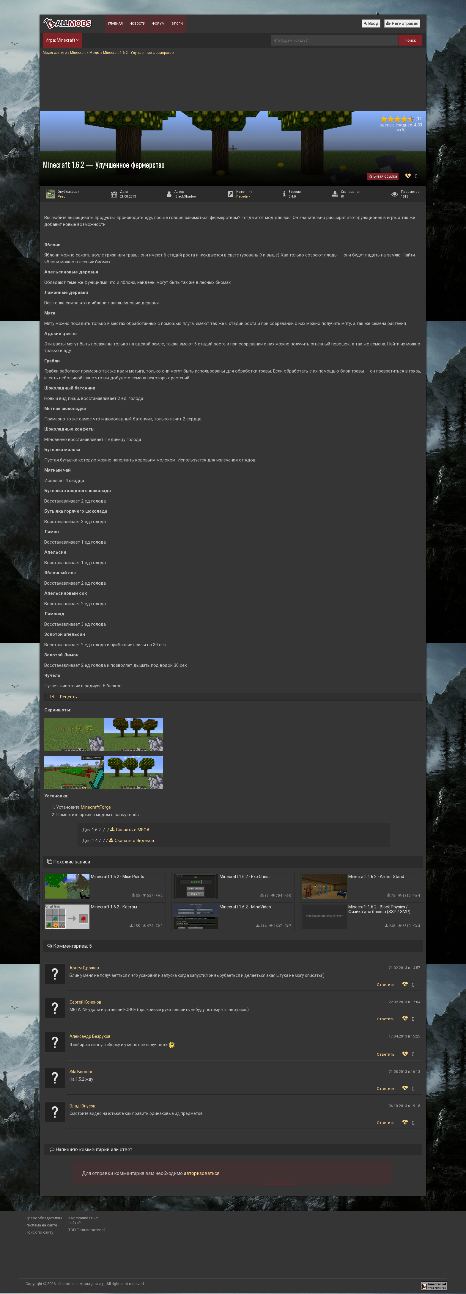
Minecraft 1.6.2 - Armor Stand (376, 876)
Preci (62, 196)
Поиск (410, 40)
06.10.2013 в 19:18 (404, 1107)
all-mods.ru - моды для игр (81, 1284)
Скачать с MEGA (132, 830)
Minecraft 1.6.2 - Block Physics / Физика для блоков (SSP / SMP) (379, 910)
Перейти (243, 196)
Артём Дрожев (84, 968)
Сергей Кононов (85, 1003)
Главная (115, 24)
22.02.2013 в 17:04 (404, 1003)
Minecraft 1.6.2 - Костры (114, 907)
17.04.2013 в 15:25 (404, 1037)
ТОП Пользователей (87, 1231)
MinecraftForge (96, 807)
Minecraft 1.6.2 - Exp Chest (245, 876)
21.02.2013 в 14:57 (404, 969)
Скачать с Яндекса (134, 840)
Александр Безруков (90, 1037)
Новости (137, 24)
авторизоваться (201, 1174)
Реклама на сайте (41, 1226)
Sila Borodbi (81, 1072)
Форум (158, 24)
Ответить (385, 985)
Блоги (177, 24)
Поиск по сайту (39, 1233)
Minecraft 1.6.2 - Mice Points (117, 876)
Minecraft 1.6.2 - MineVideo (245, 907)
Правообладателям (44, 1219)
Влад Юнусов (82, 1106)
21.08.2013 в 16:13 (404, 1073)
